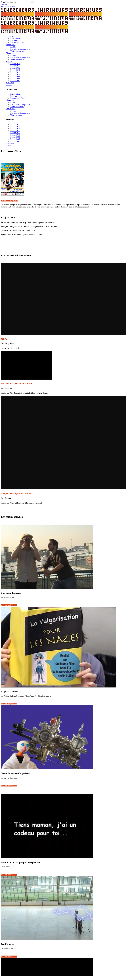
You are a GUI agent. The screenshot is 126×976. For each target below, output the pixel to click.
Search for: (5, 2)
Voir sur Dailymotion (9, 605)
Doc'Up (4, 4)
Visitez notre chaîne (8, 7)
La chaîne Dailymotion (9, 201)
